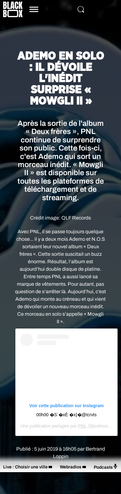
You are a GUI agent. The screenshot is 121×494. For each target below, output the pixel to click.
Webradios (71, 467)
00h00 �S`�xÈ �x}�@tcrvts (66, 414)
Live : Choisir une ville (25, 467)
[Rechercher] (80, 9)
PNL (82, 425)
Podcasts (106, 467)
